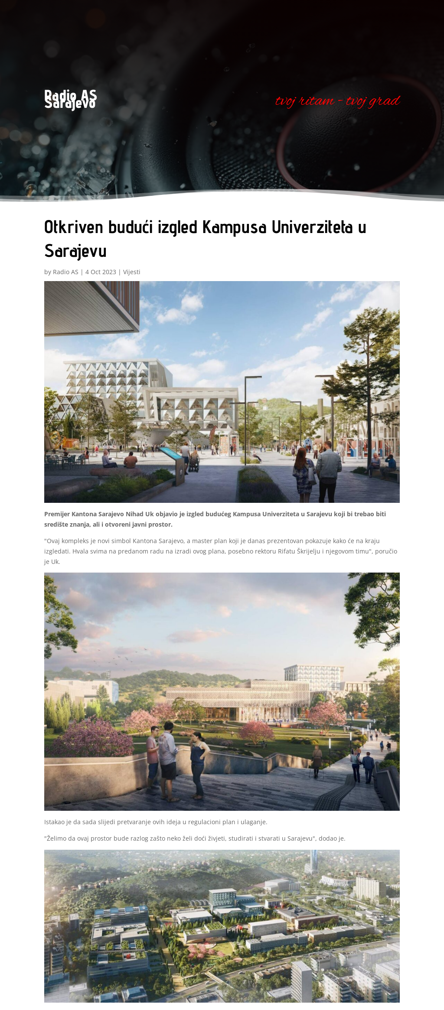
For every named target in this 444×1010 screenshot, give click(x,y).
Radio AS (65, 272)
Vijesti (131, 272)
